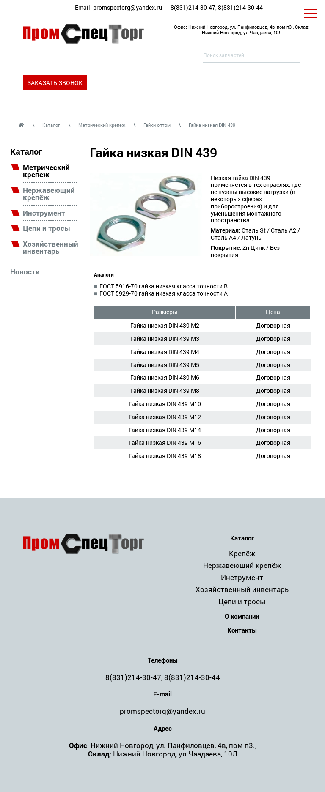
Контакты (242, 630)
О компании (242, 616)
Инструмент (44, 213)
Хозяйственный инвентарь (50, 248)
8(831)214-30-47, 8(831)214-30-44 (217, 7)
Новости (25, 272)
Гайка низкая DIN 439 (212, 125)
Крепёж (242, 553)
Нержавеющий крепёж (49, 194)
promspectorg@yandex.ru (127, 7)
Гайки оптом (157, 125)
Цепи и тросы (46, 228)
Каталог (51, 125)
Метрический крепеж (101, 125)
